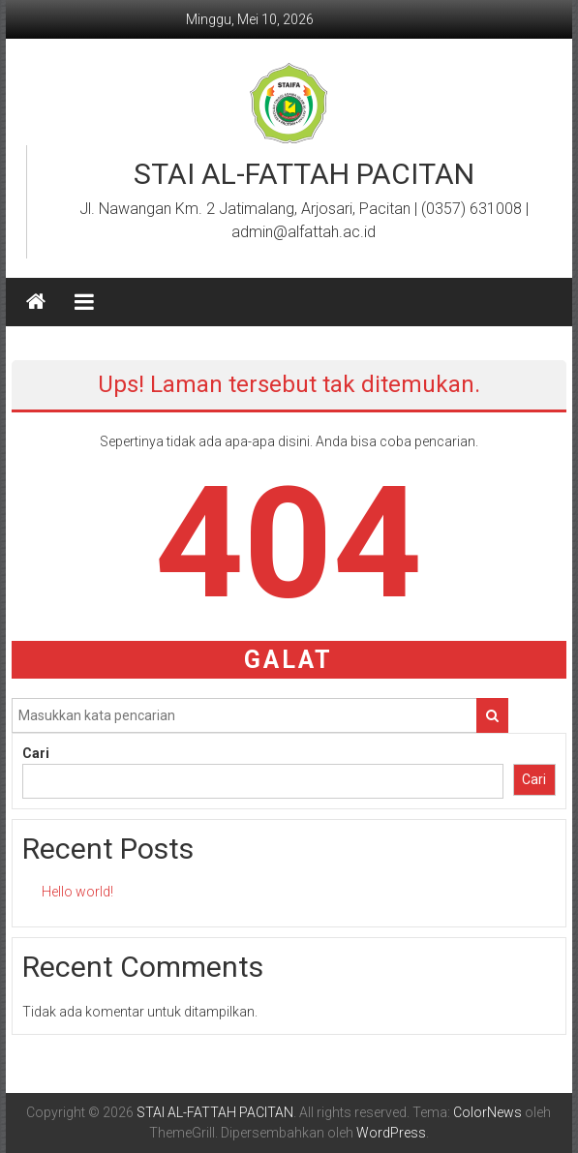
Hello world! (77, 891)
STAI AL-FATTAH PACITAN (304, 174)
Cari (35, 753)
